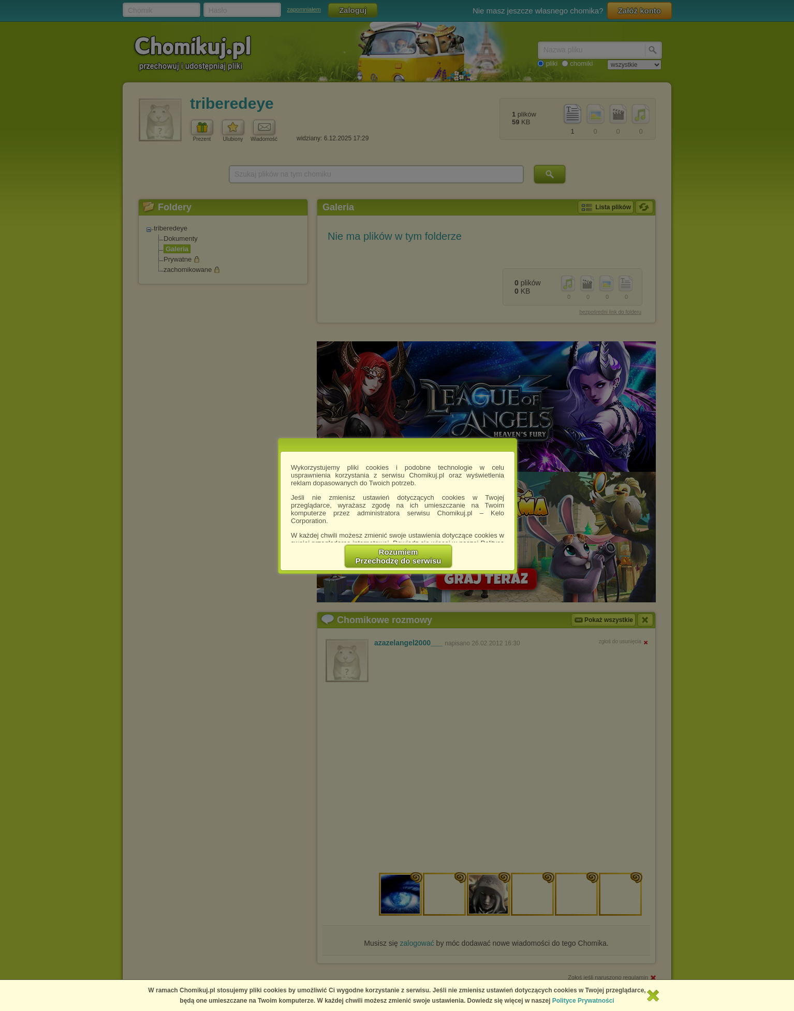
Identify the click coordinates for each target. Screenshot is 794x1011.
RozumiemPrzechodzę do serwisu (399, 556)
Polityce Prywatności (583, 1000)
